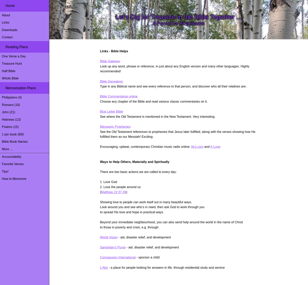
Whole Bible (10, 78)
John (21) (8, 112)
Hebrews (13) (11, 119)
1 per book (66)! (13, 134)
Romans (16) (11, 105)
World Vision (108, 237)
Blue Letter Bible (111, 111)
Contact (7, 37)
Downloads (9, 30)
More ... (7, 149)
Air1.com (197, 146)
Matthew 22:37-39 (113, 192)
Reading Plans (17, 47)
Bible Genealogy (111, 81)
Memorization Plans (21, 88)
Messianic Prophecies (115, 126)
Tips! (5, 171)
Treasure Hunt (12, 63)
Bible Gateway (110, 61)
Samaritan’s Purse (113, 247)
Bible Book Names (15, 141)
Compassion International (118, 257)
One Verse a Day (14, 56)
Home (10, 6)
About (6, 15)
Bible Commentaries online (119, 96)
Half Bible (8, 71)
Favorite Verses (13, 164)
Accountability (11, 156)
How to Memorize (14, 178)
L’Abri (104, 267)
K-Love (215, 146)
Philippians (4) (12, 97)
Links (5, 22)
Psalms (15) (10, 127)
